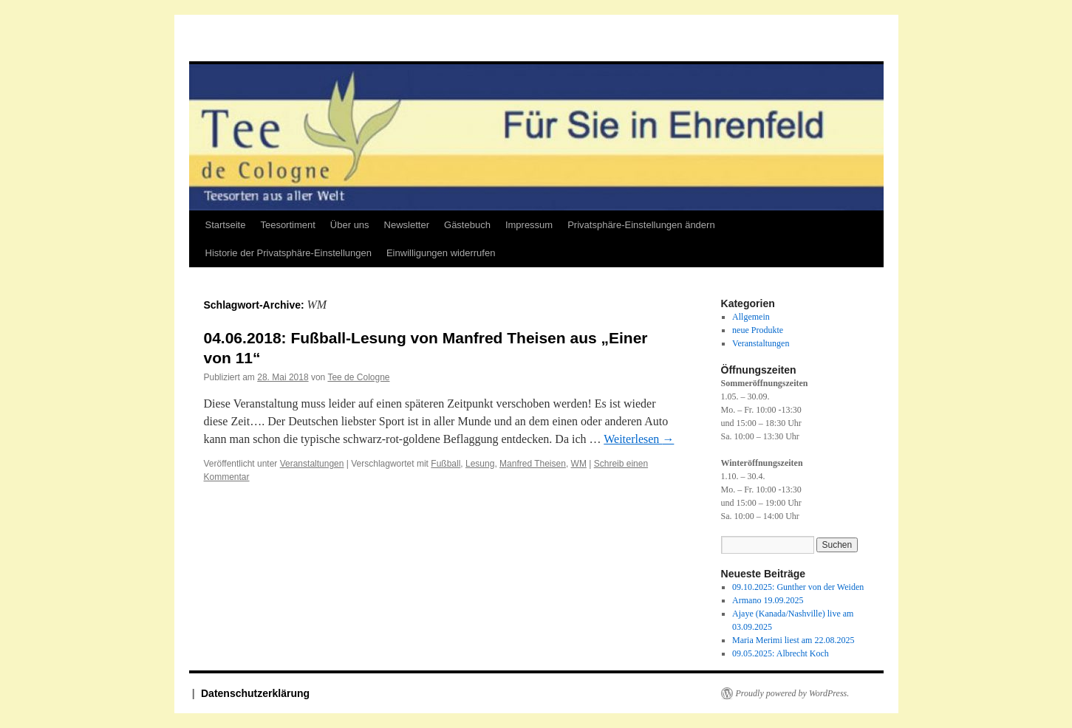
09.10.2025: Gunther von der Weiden (798, 587)
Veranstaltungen (312, 464)
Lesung (479, 464)
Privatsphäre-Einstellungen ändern (640, 224)
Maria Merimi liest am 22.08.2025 (793, 640)
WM (579, 464)
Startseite (225, 224)
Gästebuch (467, 224)
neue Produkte (757, 330)
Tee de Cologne (358, 377)
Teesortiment (287, 224)
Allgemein (751, 317)
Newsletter (406, 224)
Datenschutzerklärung (255, 693)
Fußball (445, 464)
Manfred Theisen (532, 464)
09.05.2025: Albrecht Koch (780, 653)
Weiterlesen (639, 439)
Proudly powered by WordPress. (793, 693)
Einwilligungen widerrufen (440, 252)
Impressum (529, 224)
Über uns (349, 224)
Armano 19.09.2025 (767, 600)
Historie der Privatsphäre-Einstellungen (288, 252)
